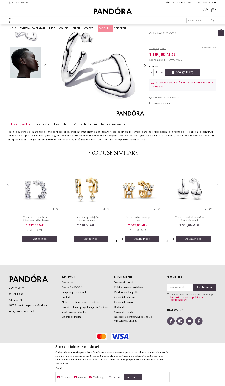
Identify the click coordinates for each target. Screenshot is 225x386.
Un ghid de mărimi (71, 341)
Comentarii (62, 149)
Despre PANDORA (72, 311)
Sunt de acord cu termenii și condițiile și (191, 321)
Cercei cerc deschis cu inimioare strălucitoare (37, 243)
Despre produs (21, 149)
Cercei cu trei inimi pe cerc (138, 243)
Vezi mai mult (132, 27)
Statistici (82, 377)
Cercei (79, 34)
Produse (70, 34)
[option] (112, 28)
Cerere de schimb (123, 336)
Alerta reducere (207, 72)
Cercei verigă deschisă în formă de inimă (188, 243)
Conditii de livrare (123, 326)
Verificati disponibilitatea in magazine (101, 149)
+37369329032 (17, 312)
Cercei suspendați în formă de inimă (87, 243)
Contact (66, 321)
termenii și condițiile (181, 321)
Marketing (98, 377)
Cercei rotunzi (90, 34)
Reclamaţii (119, 331)
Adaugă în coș (185, 97)
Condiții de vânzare (124, 321)
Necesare (66, 377)
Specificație (43, 149)
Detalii (59, 368)
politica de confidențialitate (187, 322)
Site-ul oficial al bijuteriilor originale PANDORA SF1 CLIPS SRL (36, 34)
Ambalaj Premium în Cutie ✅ (105, 27)
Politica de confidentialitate (128, 311)
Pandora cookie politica (127, 316)
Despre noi (67, 306)
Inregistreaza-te (206, 2)
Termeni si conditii (123, 306)
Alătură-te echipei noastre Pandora (80, 326)
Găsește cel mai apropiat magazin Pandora (85, 331)
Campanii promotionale (74, 316)
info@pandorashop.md (21, 335)
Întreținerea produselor (74, 336)
